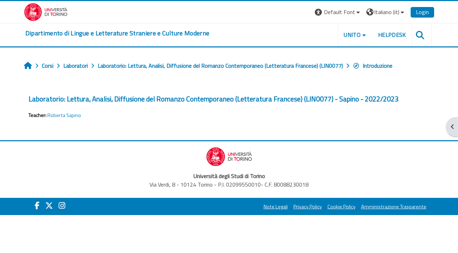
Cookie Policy (341, 206)
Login (422, 12)
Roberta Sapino (64, 115)
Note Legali (276, 206)
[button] (338, 12)
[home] (117, 33)
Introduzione (372, 65)
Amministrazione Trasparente (393, 206)
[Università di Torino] (46, 11)
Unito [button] (352, 35)
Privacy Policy (307, 206)
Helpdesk (392, 35)
